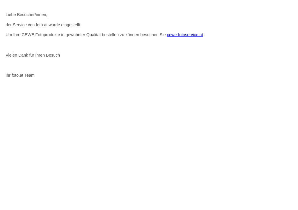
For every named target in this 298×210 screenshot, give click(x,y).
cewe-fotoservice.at (185, 34)
